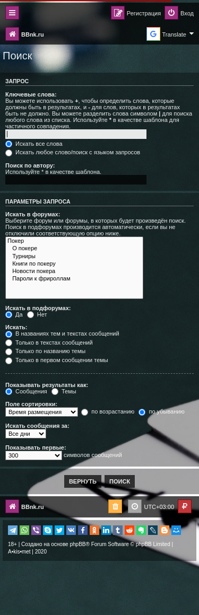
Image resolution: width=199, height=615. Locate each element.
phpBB (77, 544)
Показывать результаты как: (46, 385)
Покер (74, 241)
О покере (74, 248)
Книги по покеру (74, 264)
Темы (63, 391)
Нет (37, 314)
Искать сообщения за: (37, 426)
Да (14, 314)
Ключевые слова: (31, 94)
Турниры (74, 256)
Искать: (16, 327)
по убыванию (161, 411)
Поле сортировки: (31, 404)
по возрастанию (107, 411)
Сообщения (26, 391)
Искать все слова (34, 143)
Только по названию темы (45, 351)
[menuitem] (179, 13)
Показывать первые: (35, 447)
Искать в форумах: (32, 214)
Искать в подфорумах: (38, 308)
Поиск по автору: (30, 165)
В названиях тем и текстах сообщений (62, 333)
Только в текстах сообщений (49, 342)
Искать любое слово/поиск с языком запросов (72, 152)
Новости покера (74, 271)
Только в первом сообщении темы (56, 360)
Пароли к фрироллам (74, 279)
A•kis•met (19, 552)
